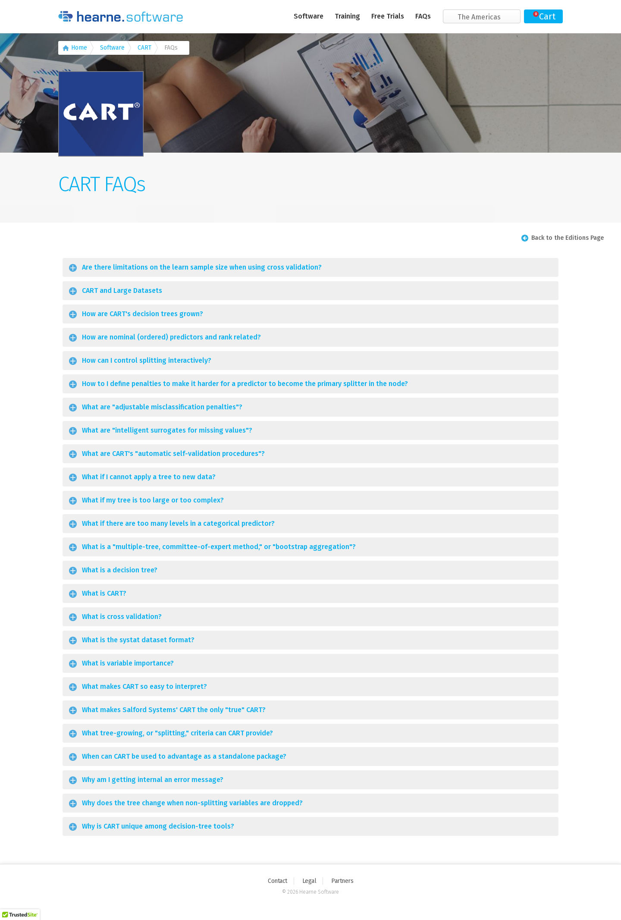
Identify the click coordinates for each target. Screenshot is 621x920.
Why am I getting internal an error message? (152, 780)
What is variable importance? (128, 663)
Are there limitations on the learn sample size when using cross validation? (202, 267)
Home (79, 47)
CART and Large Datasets (122, 290)
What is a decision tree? (119, 570)
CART (144, 47)
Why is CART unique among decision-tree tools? (158, 826)
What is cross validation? (122, 616)
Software (308, 16)
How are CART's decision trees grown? (142, 314)
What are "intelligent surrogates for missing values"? (167, 430)
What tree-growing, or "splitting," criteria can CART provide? (177, 733)
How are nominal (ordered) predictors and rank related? (171, 337)
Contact (277, 881)
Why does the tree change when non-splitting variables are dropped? (192, 803)
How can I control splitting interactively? (146, 360)
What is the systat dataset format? (138, 640)
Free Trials (387, 16)
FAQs (423, 16)
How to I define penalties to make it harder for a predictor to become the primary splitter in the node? (245, 384)
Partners (342, 881)
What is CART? (104, 593)
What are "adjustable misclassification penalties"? (162, 407)
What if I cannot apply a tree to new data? (149, 477)
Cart (547, 16)
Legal (309, 881)
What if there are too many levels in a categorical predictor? (178, 523)
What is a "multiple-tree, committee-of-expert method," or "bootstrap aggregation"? (219, 547)
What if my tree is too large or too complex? (153, 500)
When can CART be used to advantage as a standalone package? (184, 756)
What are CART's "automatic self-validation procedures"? (173, 453)
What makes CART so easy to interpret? (144, 686)
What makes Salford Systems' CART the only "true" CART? (174, 710)
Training (347, 16)
